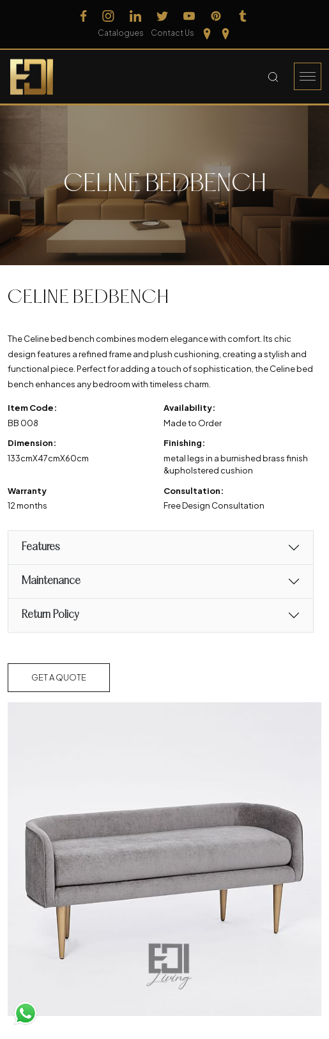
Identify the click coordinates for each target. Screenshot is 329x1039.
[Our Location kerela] (225, 33)
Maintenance (50, 581)
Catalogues (121, 33)
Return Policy (50, 615)
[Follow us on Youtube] (189, 16)
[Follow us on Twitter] (162, 16)
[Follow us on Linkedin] (135, 16)
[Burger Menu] (307, 76)
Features (40, 547)
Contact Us (172, 33)
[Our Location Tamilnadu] (207, 33)
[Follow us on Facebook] (83, 16)
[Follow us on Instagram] (108, 16)
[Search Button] (273, 76)
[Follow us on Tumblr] (243, 16)
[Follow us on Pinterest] (216, 16)
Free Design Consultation (214, 505)
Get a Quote (58, 677)
